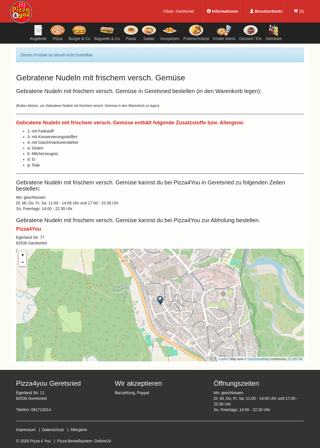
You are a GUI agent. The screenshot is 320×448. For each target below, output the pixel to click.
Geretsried (185, 11)
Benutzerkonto (266, 11)
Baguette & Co (107, 33)
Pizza (58, 33)
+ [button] (22, 255)
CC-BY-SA (295, 359)
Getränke (274, 33)
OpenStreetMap (258, 359)
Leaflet (223, 359)
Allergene (78, 429)
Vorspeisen (169, 33)
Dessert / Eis (250, 33)
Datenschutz (53, 429)
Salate (149, 33)
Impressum (26, 429)
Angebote (38, 33)
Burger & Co (79, 33)
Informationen (222, 11)
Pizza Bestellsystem (74, 441)
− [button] (22, 262)
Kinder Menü (224, 33)
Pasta (131, 33)
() (299, 11)
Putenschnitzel (196, 33)
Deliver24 (103, 441)
